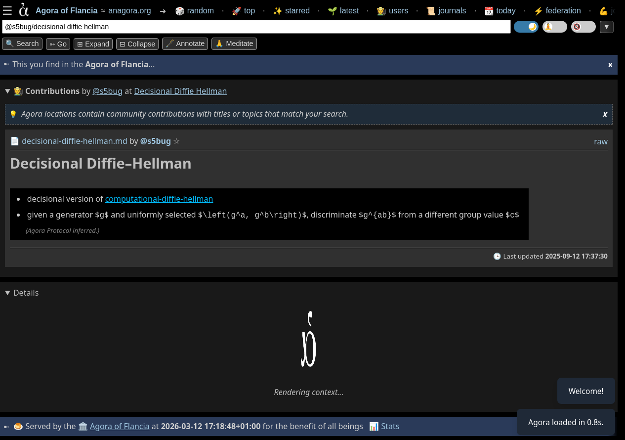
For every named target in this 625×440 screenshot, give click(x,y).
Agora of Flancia (121, 425)
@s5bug (107, 91)
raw (601, 141)
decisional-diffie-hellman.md (74, 140)
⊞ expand (93, 44)
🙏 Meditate (234, 43)
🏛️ (83, 425)
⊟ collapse (137, 44)
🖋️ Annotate (185, 43)
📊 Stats (385, 425)
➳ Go (58, 44)
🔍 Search (22, 43)
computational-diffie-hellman (159, 198)
